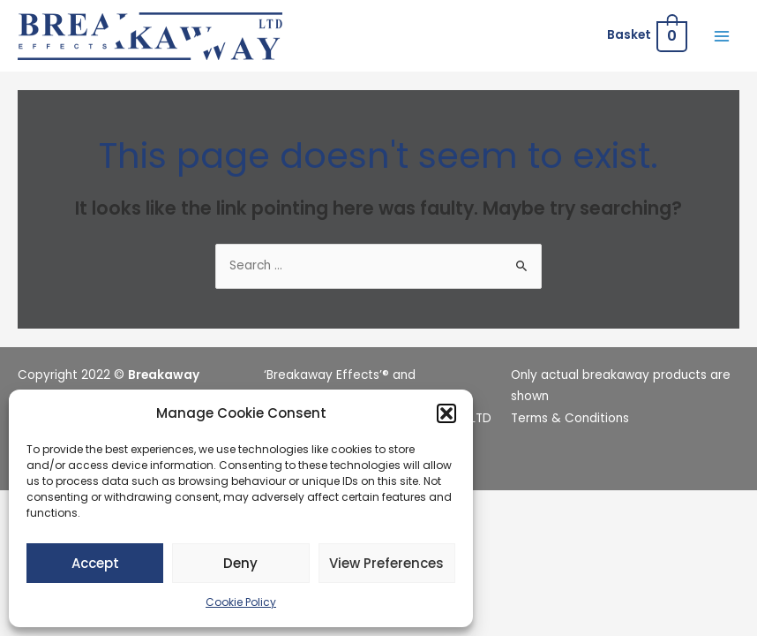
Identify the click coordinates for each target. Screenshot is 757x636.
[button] (446, 413)
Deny (240, 563)
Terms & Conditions (570, 418)
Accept (95, 563)
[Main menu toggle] (722, 36)
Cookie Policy (241, 602)
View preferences (386, 563)
